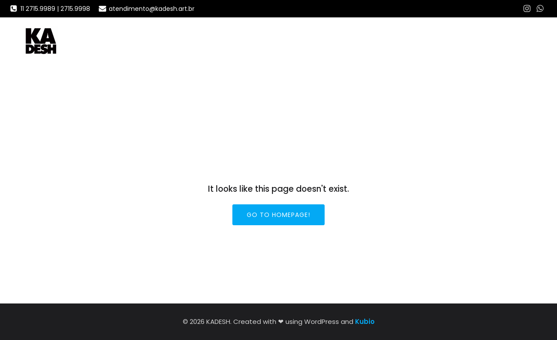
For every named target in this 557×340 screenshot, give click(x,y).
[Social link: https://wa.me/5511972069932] (540, 8)
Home (472, 41)
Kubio (365, 321)
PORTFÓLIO (514, 41)
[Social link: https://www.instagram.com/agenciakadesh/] (527, 8)
